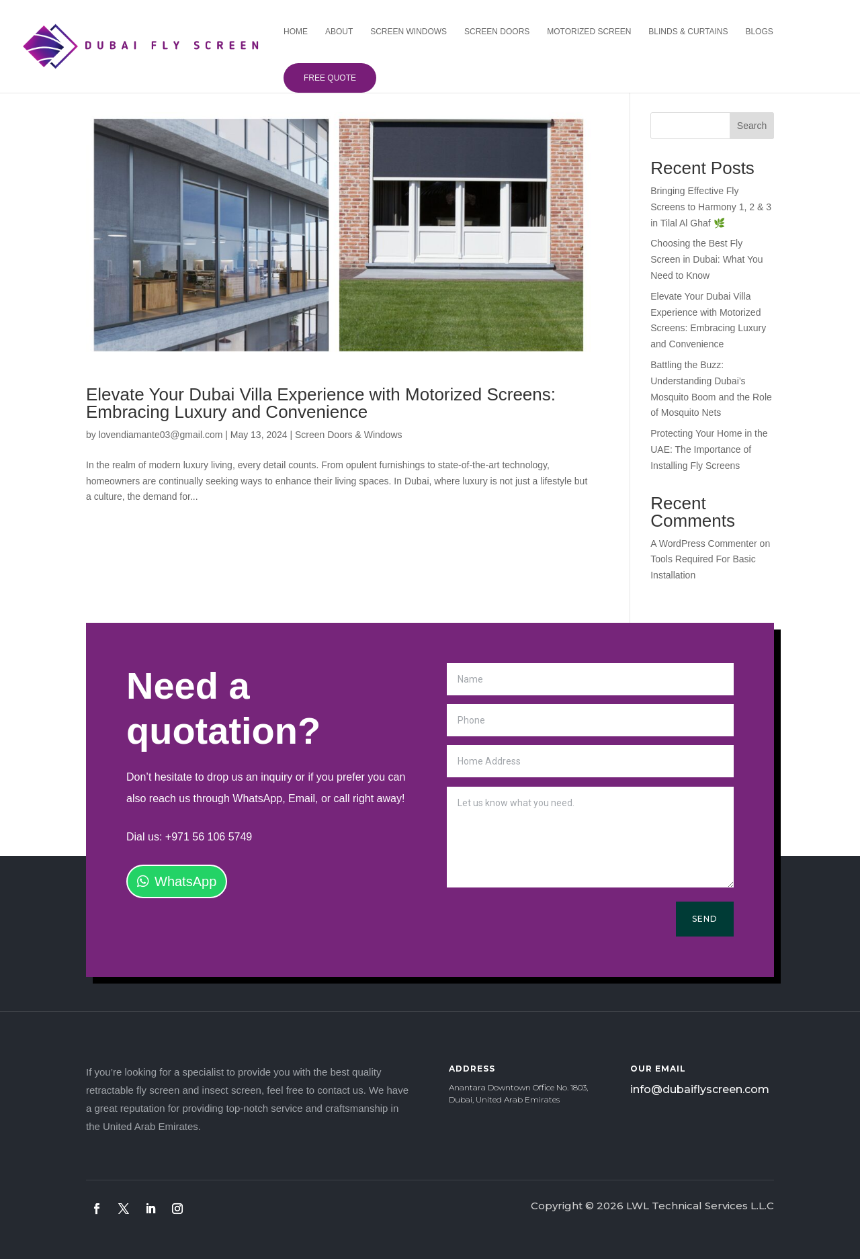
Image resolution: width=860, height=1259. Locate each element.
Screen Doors (496, 31)
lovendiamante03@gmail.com (161, 434)
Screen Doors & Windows (348, 434)
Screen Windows (408, 31)
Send (705, 919)
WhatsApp (185, 881)
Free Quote (330, 78)
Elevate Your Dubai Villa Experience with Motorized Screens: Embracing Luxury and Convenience (321, 403)
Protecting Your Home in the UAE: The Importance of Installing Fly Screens (708, 449)
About (339, 31)
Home (296, 31)
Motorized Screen (589, 31)
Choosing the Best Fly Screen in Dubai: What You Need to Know (706, 259)
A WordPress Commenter (703, 543)
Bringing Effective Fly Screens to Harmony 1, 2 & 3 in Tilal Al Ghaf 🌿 (710, 206)
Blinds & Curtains (688, 31)
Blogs (759, 31)
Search (752, 125)
